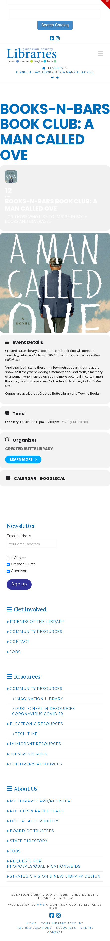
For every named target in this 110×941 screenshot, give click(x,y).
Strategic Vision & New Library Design (54, 876)
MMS (41, 904)
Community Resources (34, 631)
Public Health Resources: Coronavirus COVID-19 (44, 711)
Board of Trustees (30, 831)
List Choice (16, 558)
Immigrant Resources (34, 744)
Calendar (25, 478)
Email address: (19, 536)
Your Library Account (62, 923)
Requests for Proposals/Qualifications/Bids (44, 864)
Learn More (23, 459)
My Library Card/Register (39, 801)
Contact (18, 641)
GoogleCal (52, 478)
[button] (100, 53)
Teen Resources (27, 754)
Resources (66, 927)
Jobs (14, 652)
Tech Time (24, 734)
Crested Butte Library (29, 449)
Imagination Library (37, 699)
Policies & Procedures (35, 811)
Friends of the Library (35, 621)
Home (32, 923)
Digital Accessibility (32, 821)
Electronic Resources (35, 724)
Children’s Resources (34, 764)
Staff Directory (27, 841)
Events (87, 927)
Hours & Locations (34, 927)
